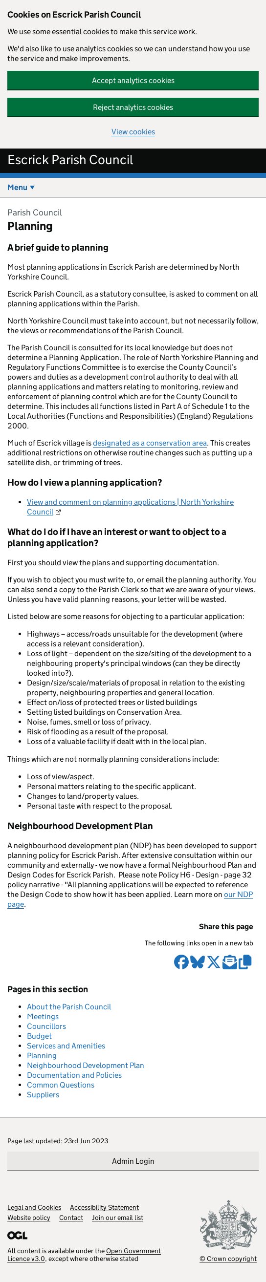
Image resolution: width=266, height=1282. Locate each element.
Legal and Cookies (34, 1207)
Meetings (43, 1016)
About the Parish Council (69, 1006)
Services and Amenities (66, 1045)
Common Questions (60, 1085)
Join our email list (117, 1217)
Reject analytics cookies (133, 107)
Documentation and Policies (74, 1075)
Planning (42, 1055)
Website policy (28, 1217)
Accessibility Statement (104, 1207)
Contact (71, 1217)
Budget (39, 1036)
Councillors (46, 1026)
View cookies (133, 131)
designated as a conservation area (150, 443)
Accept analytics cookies (133, 80)
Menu (17, 187)
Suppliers (43, 1094)
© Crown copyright (228, 1258)
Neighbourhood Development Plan (85, 1065)
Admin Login (133, 1161)
